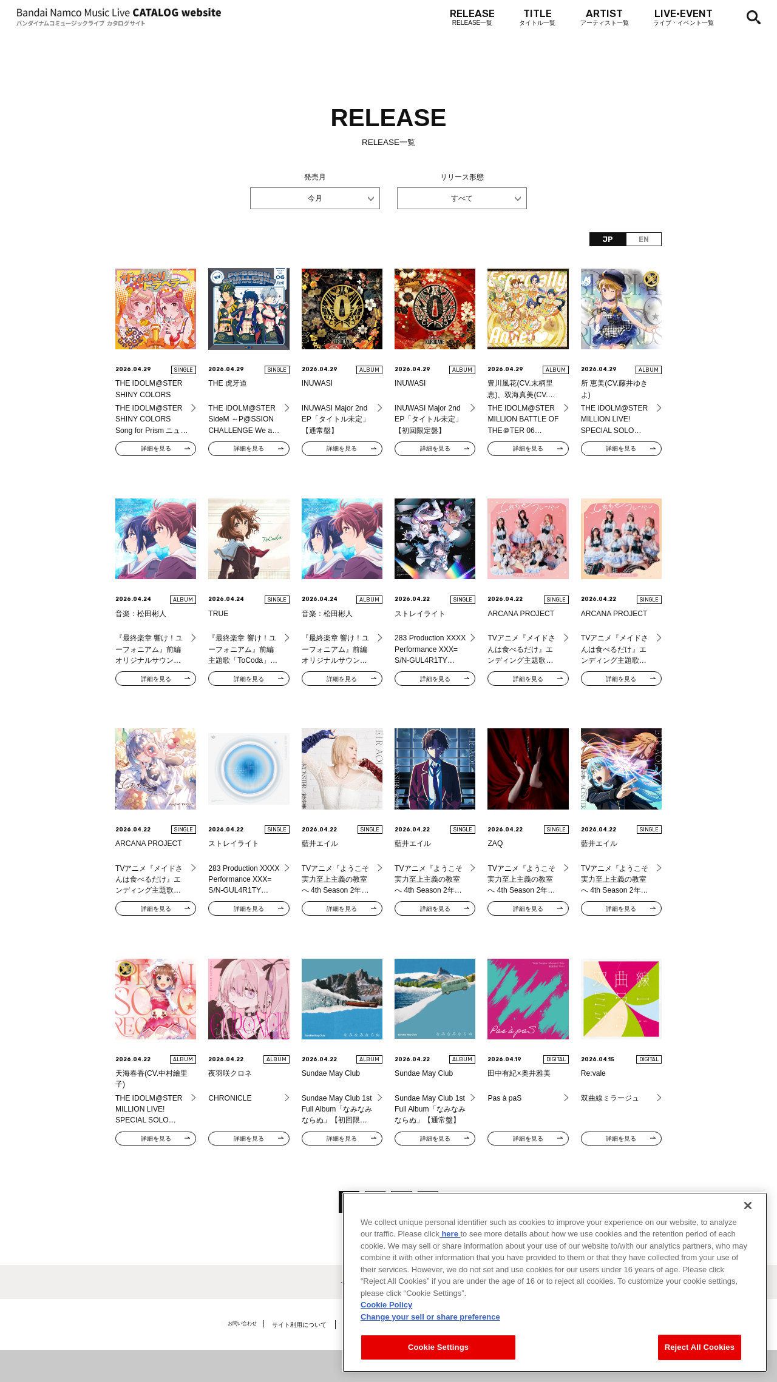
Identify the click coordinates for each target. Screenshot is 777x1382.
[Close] (748, 1208)
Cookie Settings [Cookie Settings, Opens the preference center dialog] (438, 1350)
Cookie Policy (386, 1308)
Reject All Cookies (700, 1350)
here (450, 1237)
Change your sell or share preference (430, 1319)
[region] (554, 1285)
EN (644, 239)
